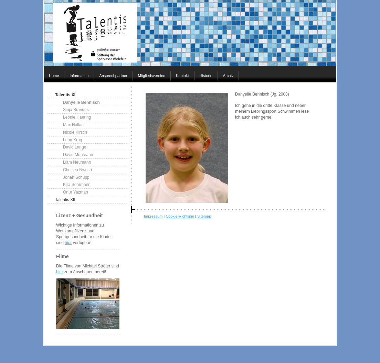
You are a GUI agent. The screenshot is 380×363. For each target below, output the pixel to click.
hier (68, 242)
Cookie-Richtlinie (180, 216)
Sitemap (204, 216)
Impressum (153, 216)
